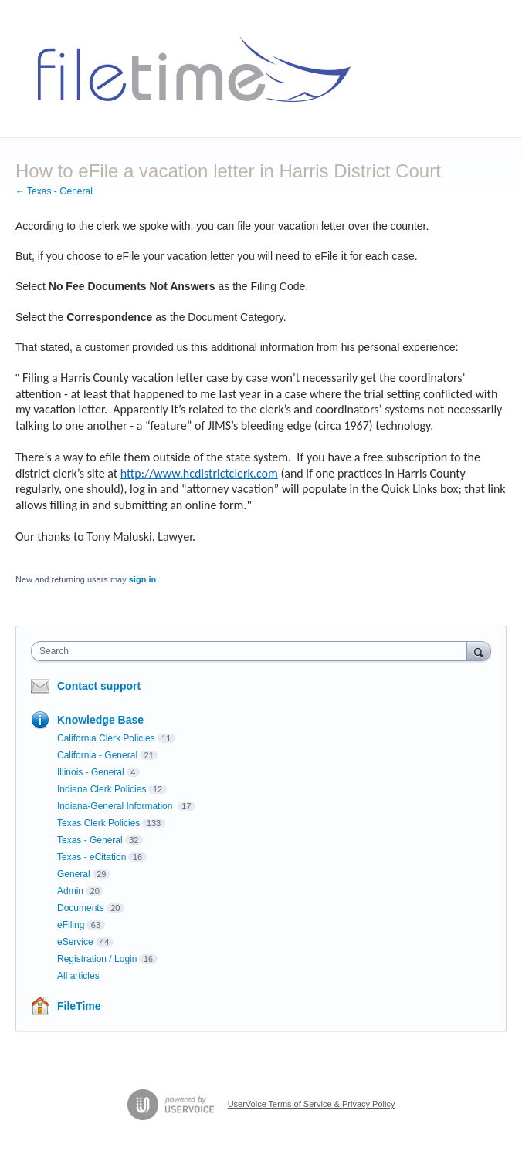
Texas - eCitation (91, 857)
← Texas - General (54, 191)
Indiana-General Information (116, 806)
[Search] (478, 650)
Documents (80, 908)
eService (75, 942)
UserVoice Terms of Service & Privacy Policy (311, 1104)
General (73, 874)
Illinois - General (90, 772)
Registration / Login (97, 959)
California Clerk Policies (106, 738)
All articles (78, 975)
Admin (70, 891)
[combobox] (252, 651)
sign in (142, 579)
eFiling (70, 925)
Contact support (99, 685)
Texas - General (90, 840)
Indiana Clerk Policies (101, 789)
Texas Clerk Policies (98, 823)
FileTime (79, 1006)
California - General (97, 755)
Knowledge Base (100, 720)
